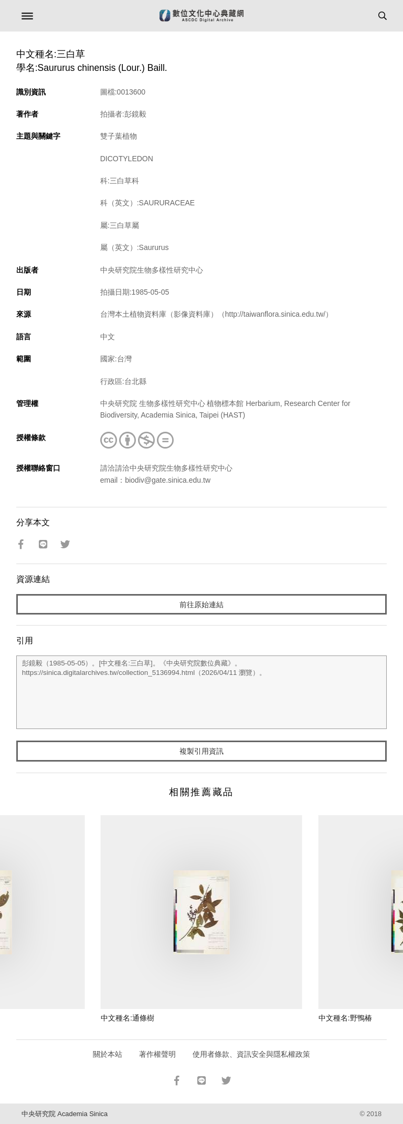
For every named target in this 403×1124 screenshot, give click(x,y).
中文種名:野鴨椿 (345, 1018)
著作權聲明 (157, 1054)
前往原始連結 (201, 604)
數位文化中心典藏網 (201, 15)
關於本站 (107, 1054)
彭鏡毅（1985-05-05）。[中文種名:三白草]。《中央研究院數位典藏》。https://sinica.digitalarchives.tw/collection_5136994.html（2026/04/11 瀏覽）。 (201, 692)
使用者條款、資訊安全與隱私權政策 (251, 1054)
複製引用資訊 (201, 751)
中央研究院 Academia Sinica (65, 1114)
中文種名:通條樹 (127, 1018)
